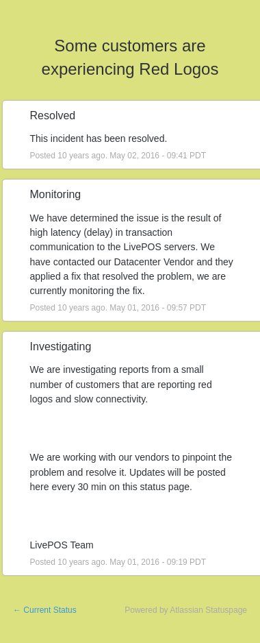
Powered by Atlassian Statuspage (186, 610)
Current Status (45, 610)
